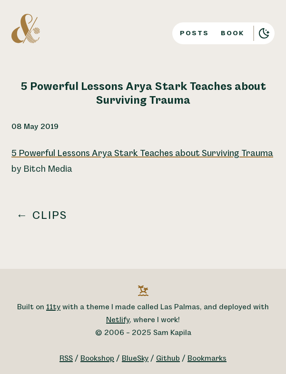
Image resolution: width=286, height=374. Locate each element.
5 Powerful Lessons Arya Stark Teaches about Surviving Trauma (142, 153)
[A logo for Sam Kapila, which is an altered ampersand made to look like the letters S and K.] (25, 28)
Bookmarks (207, 358)
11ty (53, 307)
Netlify (117, 320)
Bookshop (97, 358)
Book (233, 33)
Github (168, 358)
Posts (194, 33)
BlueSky (135, 358)
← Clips (42, 215)
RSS (66, 358)
